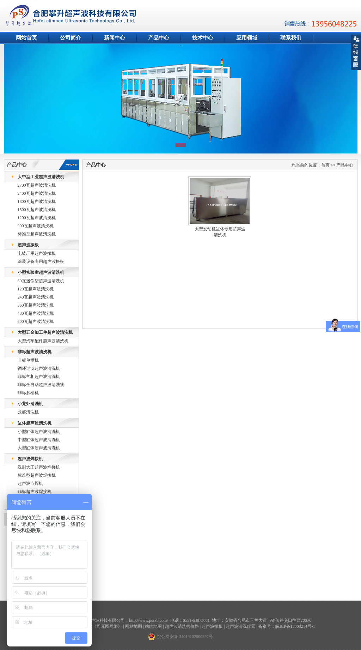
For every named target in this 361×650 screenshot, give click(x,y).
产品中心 (158, 38)
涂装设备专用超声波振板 (41, 261)
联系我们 (290, 38)
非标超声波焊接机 (34, 491)
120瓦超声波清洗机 (36, 289)
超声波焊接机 (30, 458)
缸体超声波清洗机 (34, 423)
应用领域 (246, 38)
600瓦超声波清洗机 (36, 321)
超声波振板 (28, 244)
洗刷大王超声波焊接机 (39, 467)
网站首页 (26, 38)
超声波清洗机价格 (182, 626)
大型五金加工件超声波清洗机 (45, 332)
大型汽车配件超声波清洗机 (43, 340)
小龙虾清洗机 (30, 403)
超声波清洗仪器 (240, 626)
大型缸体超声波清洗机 (39, 447)
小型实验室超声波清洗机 (41, 272)
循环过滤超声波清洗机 (39, 368)
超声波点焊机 (30, 483)
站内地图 (153, 626)
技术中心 (202, 38)
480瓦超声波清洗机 (36, 313)
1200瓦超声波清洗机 (37, 217)
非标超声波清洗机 (34, 351)
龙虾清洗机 (28, 412)
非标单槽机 (28, 360)
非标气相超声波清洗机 (39, 376)
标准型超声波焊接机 (37, 475)
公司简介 (70, 38)
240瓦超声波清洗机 (36, 297)
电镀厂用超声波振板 (37, 253)
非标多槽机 (28, 392)
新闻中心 (114, 38)
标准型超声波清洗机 (37, 233)
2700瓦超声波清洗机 (37, 185)
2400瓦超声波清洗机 (37, 193)
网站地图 (133, 626)
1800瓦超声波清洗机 (37, 201)
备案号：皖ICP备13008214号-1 (286, 626)
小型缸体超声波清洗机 (39, 431)
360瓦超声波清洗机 (36, 305)
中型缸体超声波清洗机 (39, 439)
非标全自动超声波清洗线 (41, 384)
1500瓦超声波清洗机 (37, 209)
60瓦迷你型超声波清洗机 (41, 280)
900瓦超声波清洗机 (36, 225)
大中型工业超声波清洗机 (41, 176)
